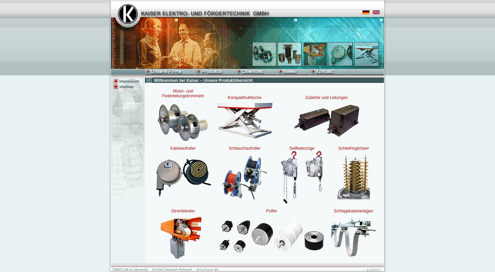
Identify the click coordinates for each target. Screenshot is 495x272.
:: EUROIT (372, 270)
